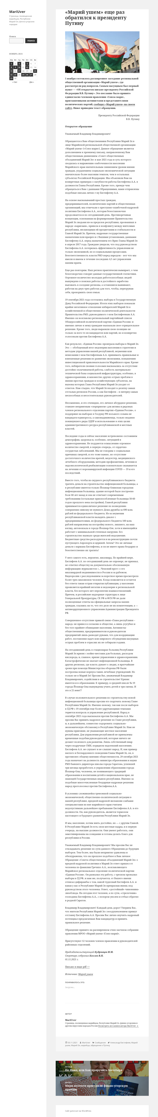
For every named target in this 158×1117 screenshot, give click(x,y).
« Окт (14, 82)
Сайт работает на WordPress (78, 1111)
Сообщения (100, 1042)
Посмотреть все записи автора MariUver (117, 1026)
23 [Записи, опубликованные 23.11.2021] (15, 74)
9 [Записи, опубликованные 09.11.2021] (15, 67)
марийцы (85, 1045)
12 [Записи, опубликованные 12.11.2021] (27, 67)
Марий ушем (85, 974)
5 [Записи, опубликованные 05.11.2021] (27, 63)
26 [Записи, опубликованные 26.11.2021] (27, 74)
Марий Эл (75, 1045)
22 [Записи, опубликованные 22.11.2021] (11, 74)
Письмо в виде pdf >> (77, 966)
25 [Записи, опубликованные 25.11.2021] (23, 74)
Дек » (31, 82)
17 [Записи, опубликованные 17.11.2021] (19, 71)
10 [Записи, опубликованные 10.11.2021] (19, 67)
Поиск (12, 36)
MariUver (17, 11)
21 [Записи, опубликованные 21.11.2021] (35, 71)
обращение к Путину (100, 1045)
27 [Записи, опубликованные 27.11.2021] (31, 74)
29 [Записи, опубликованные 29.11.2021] (11, 78)
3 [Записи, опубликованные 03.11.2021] (19, 63)
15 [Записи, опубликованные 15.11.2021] (11, 71)
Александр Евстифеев (120, 1042)
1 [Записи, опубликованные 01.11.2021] (11, 63)
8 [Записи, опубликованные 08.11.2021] (11, 67)
